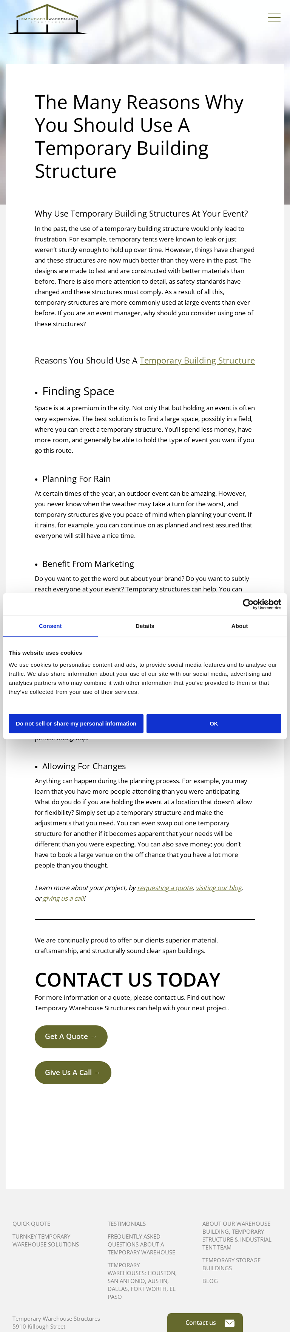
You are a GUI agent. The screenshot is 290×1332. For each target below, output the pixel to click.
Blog (210, 1281)
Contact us (209, 1322)
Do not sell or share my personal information (76, 723)
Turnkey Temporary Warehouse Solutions (45, 1240)
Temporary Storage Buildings (231, 1264)
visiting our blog (218, 887)
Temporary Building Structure (197, 360)
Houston (161, 1273)
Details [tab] (145, 626)
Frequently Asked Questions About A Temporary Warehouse (141, 1244)
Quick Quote (31, 1223)
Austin (157, 1281)
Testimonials (127, 1223)
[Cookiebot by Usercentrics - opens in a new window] (248, 604)
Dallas (118, 1288)
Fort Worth (149, 1288)
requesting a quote (165, 887)
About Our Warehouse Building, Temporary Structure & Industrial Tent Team (236, 1235)
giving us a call (63, 898)
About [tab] (239, 626)
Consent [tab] (50, 626)
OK (214, 723)
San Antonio (126, 1281)
